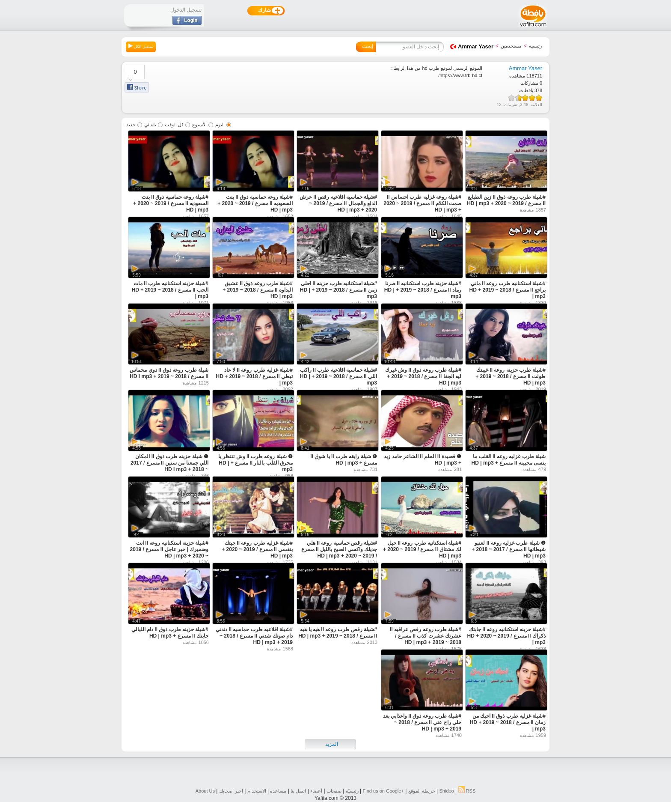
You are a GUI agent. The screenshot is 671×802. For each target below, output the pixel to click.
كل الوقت (174, 124)
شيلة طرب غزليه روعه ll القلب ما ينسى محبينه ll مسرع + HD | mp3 (509, 459)
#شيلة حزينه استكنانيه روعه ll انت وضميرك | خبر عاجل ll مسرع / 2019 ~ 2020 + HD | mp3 (169, 549)
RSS (467, 790)
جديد (131, 124)
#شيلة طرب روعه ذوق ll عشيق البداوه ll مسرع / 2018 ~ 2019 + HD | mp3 (258, 289)
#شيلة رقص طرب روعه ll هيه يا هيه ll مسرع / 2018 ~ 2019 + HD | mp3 (337, 632)
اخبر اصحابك (231, 790)
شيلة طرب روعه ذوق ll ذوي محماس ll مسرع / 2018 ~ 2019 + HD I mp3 (169, 373)
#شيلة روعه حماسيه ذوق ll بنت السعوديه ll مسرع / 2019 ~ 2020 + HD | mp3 (255, 203)
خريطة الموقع (421, 790)
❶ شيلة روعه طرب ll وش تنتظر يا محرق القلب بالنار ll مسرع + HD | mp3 (255, 462)
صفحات (334, 790)
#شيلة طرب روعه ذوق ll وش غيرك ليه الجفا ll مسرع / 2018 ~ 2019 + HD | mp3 (423, 376)
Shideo (446, 790)
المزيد (331, 744)
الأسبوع (199, 124)
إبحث (367, 46)
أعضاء (316, 790)
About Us (205, 790)
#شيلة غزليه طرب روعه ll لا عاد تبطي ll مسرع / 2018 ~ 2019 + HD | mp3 (254, 376)
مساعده (278, 790)
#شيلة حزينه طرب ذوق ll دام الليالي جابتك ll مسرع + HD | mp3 (169, 632)
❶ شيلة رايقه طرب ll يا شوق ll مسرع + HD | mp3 (343, 459)
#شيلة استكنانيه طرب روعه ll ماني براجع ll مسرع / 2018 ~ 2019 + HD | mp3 (507, 289)
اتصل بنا (298, 790)
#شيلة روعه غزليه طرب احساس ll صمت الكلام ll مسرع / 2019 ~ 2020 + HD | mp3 (422, 203)
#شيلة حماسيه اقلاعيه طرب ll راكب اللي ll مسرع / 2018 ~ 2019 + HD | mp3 (338, 376)
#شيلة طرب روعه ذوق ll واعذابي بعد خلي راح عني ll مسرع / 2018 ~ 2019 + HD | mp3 (422, 722)
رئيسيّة (352, 790)
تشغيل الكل (140, 46)
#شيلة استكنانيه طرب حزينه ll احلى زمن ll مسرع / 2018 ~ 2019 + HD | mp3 (338, 289)
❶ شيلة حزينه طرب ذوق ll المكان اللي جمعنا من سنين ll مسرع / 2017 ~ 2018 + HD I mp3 (169, 462)
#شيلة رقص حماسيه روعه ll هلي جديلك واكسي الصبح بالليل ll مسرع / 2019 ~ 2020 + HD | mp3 (339, 549)
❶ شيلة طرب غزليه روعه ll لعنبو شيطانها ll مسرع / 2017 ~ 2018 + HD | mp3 (509, 549)
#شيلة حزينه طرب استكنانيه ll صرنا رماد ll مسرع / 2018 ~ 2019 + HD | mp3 (422, 289)
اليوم (220, 124)
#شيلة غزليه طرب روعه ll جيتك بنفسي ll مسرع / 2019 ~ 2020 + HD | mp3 (257, 549)
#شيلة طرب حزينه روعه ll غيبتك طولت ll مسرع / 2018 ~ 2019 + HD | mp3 (510, 376)
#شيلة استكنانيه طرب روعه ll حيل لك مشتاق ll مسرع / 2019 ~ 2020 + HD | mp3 (422, 549)
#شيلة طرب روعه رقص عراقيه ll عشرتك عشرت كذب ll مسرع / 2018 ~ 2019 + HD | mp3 (425, 635)
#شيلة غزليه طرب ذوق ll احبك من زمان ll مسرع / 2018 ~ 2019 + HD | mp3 (508, 722)
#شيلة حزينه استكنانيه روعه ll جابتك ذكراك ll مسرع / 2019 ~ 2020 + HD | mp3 (506, 635)
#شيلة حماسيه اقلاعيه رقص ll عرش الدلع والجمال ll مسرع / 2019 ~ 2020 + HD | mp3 (338, 203)
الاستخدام (256, 790)
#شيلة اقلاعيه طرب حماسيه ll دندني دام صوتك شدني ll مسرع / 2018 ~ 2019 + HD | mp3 (254, 635)
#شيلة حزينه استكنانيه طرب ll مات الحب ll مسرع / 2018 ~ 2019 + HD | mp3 (170, 289)
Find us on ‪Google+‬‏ (383, 790)
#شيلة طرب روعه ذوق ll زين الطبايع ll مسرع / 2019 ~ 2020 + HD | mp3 (506, 200)
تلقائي (150, 124)
